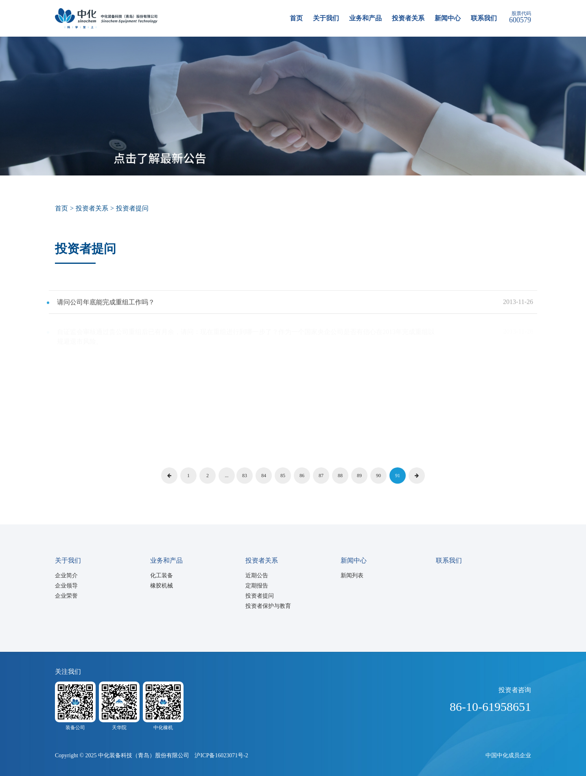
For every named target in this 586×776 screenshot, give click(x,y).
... (227, 475)
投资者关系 (408, 18)
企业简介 (66, 575)
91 (397, 475)
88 (340, 475)
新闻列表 (352, 575)
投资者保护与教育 (268, 606)
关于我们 (326, 18)
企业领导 (66, 586)
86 (302, 475)
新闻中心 (448, 18)
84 (263, 475)
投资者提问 (259, 596)
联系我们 (484, 18)
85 (282, 475)
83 (244, 475)
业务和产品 (365, 18)
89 (359, 475)
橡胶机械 (161, 586)
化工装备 (161, 575)
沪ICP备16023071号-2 (221, 755)
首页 (296, 18)
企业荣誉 (66, 596)
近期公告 (256, 575)
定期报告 (256, 586)
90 (378, 475)
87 (321, 475)
